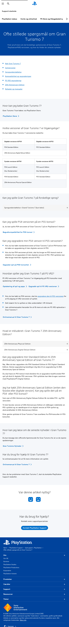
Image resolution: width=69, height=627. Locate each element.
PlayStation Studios (9, 564)
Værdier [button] (34, 584)
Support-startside (9, 11)
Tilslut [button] (34, 599)
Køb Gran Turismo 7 (13, 63)
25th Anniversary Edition (14, 85)
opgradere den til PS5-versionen (51, 296)
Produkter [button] (34, 579)
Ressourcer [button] (34, 594)
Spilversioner (10, 68)
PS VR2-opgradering (13, 80)
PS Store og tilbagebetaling (51, 19)
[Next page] (66, 19)
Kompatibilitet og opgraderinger (18, 76)
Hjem (5, 548)
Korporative (7, 571)
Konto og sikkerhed (29, 19)
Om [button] (34, 555)
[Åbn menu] (2, 3)
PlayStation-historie (10, 574)
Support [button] (34, 589)
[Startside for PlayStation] (34, 3)
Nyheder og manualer (13, 89)
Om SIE (5, 558)
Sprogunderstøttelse (13, 72)
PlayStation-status (9, 19)
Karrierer (6, 561)
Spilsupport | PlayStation (33, 548)
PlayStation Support (16, 548)
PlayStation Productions (11, 567)
